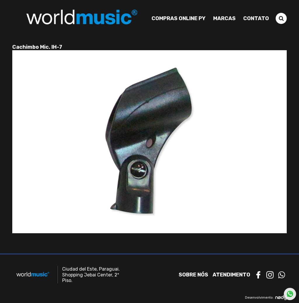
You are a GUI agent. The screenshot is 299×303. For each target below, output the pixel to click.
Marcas (224, 18)
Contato (256, 18)
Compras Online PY (179, 18)
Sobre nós (193, 274)
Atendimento (231, 274)
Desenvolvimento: (266, 297)
